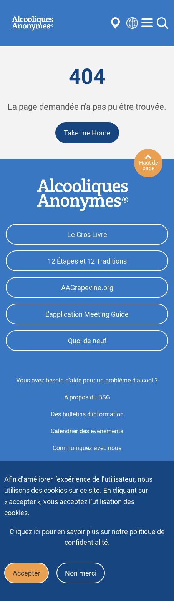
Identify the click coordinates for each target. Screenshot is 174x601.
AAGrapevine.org (87, 288)
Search (162, 23)
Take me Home (87, 133)
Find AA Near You (117, 23)
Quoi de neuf (87, 341)
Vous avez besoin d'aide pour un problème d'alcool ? (87, 380)
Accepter (26, 573)
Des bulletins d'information (87, 414)
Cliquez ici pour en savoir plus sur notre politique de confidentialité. (87, 537)
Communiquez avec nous (87, 448)
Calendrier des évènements (87, 431)
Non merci (80, 573)
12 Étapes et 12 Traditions (87, 261)
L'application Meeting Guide (87, 314)
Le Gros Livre (87, 234)
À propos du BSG (87, 397)
